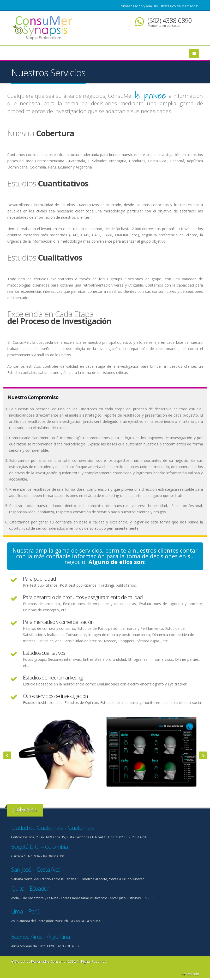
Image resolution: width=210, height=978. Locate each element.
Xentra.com (190, 974)
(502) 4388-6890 (169, 20)
